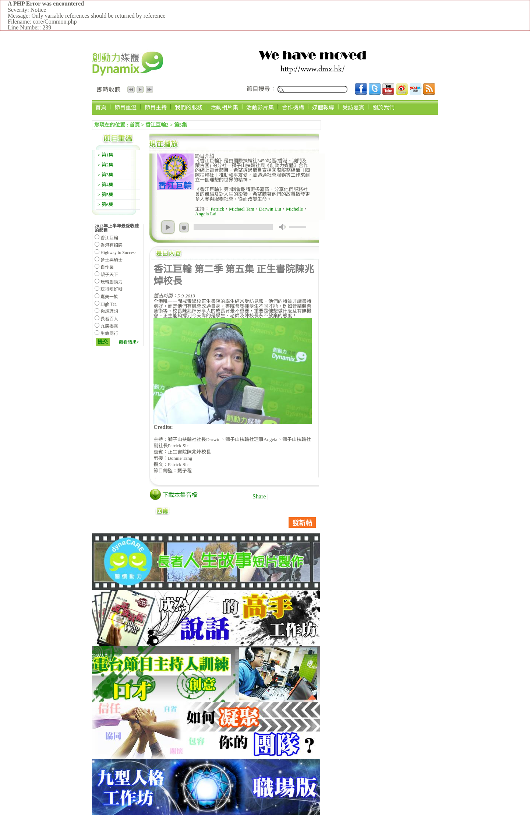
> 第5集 (105, 194)
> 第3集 (105, 174)
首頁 (100, 107)
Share (259, 496)
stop (184, 227)
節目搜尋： (261, 89)
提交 (103, 342)
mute (282, 227)
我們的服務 (188, 107)
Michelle (294, 209)
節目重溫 (125, 107)
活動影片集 (260, 107)
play (167, 227)
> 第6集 (105, 204)
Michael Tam (241, 209)
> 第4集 (105, 184)
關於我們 (383, 107)
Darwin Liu (270, 209)
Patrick (216, 209)
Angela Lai (205, 213)
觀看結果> (129, 342)
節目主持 (156, 107)
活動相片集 (224, 107)
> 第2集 (105, 164)
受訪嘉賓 (353, 107)
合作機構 (293, 107)
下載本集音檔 (180, 495)
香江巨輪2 (157, 125)
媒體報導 (323, 107)
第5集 (180, 125)
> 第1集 (105, 155)
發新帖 (302, 523)
